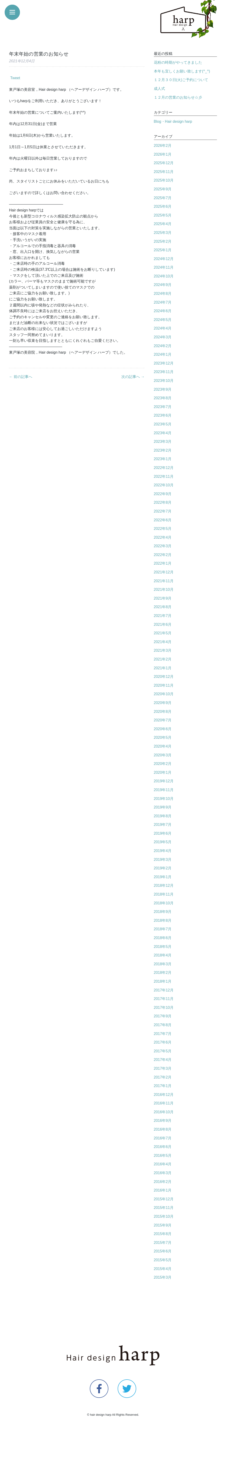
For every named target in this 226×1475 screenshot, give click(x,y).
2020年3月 (163, 755)
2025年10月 (164, 180)
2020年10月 (164, 694)
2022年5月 (163, 529)
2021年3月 (163, 650)
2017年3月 (163, 1068)
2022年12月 (164, 468)
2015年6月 (163, 1251)
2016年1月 (163, 1190)
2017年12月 (164, 990)
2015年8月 (163, 1234)
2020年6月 (163, 729)
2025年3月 (163, 233)
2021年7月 (163, 616)
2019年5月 (163, 842)
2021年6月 (163, 624)
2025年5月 (163, 215)
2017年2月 (163, 1077)
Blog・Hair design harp (173, 121)
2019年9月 (163, 807)
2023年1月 (163, 459)
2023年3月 (163, 441)
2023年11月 (164, 372)
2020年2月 (163, 764)
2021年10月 (164, 589)
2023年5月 (163, 424)
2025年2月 (163, 241)
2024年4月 (163, 328)
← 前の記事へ (20, 377)
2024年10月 (164, 276)
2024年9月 (163, 285)
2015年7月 (163, 1243)
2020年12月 (164, 677)
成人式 (159, 89)
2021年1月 (163, 668)
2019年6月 (163, 833)
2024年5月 (163, 320)
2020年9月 (163, 703)
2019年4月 (163, 851)
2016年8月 (163, 1129)
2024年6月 (163, 311)
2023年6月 (163, 415)
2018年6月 (163, 938)
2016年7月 (163, 1138)
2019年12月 (164, 781)
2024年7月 (163, 302)
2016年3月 (163, 1173)
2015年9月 (163, 1225)
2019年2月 (163, 868)
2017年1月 (163, 1086)
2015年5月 (163, 1260)
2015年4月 (163, 1269)
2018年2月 (163, 973)
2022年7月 (163, 511)
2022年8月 (163, 502)
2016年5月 (163, 1155)
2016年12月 (164, 1095)
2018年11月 (164, 894)
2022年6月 (163, 520)
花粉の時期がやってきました (178, 62)
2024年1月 (163, 354)
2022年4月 (163, 537)
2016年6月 (163, 1147)
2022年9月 (163, 494)
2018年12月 (164, 885)
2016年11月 (164, 1103)
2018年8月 (163, 920)
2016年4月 (163, 1164)
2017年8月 (163, 1025)
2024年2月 (163, 346)
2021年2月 (163, 659)
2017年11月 (164, 999)
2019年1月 (163, 877)
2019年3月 (163, 860)
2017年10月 (164, 1008)
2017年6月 (163, 1042)
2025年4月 (163, 224)
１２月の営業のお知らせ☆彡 (178, 97)
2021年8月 (163, 607)
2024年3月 (163, 337)
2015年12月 (164, 1199)
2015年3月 (163, 1277)
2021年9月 (163, 598)
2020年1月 (163, 772)
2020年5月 (163, 737)
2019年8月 (163, 816)
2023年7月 (163, 407)
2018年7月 (163, 929)
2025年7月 (163, 198)
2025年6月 (163, 206)
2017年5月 (163, 1051)
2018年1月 (163, 981)
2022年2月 (163, 555)
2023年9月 (163, 389)
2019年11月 (164, 790)
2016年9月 (163, 1121)
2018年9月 (163, 912)
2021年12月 (164, 572)
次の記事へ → (133, 377)
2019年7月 (163, 825)
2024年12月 (164, 259)
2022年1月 (163, 563)
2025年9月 (163, 189)
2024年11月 (164, 267)
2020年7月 (163, 720)
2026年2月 (163, 146)
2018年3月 (163, 964)
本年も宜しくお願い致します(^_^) (182, 71)
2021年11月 (164, 581)
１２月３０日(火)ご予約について (181, 80)
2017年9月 (163, 1016)
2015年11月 (164, 1208)
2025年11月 (164, 172)
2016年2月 (163, 1182)
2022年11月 (164, 476)
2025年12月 (164, 163)
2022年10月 (164, 485)
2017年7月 (163, 1034)
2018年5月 (163, 947)
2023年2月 (163, 450)
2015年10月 (164, 1216)
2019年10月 (164, 799)
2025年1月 (163, 250)
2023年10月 (164, 381)
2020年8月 (163, 712)
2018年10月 (164, 903)
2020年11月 (164, 685)
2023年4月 (163, 433)
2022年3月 (163, 546)
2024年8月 (163, 294)
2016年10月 (164, 1112)
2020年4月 (163, 746)
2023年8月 (163, 398)
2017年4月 (163, 1060)
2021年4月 (163, 642)
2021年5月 (163, 633)
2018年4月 (163, 955)
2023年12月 (164, 363)
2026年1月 (163, 154)
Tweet (15, 78)
